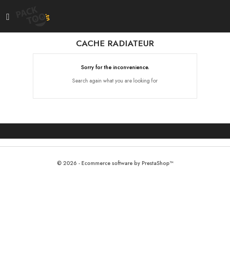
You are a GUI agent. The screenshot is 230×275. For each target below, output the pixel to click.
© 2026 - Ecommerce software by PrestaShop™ (115, 163)
